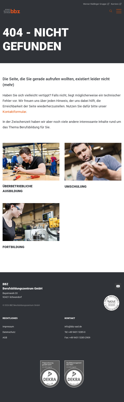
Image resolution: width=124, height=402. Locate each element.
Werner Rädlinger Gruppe (96, 4)
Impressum (8, 326)
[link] (12, 11)
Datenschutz (9, 332)
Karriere (116, 4)
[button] (119, 11)
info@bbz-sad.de (73, 326)
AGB (5, 337)
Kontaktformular (14, 112)
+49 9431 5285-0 (76, 332)
